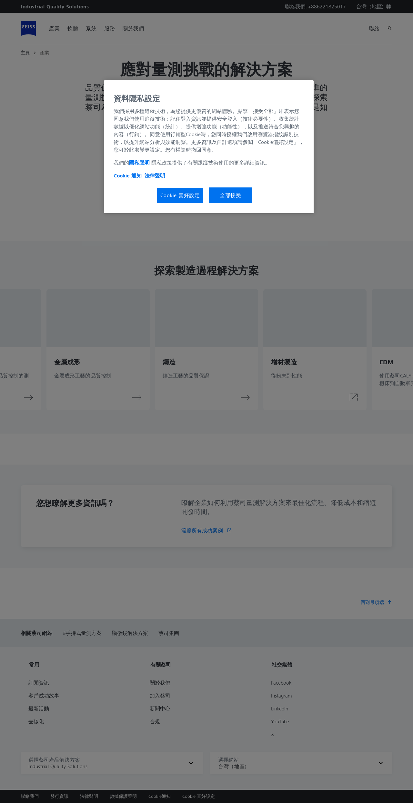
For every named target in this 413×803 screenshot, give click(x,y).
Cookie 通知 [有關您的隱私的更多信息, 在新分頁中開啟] (128, 175)
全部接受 (230, 195)
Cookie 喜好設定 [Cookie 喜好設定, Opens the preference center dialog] (180, 195)
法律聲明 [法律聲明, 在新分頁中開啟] (155, 175)
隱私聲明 (140, 162)
